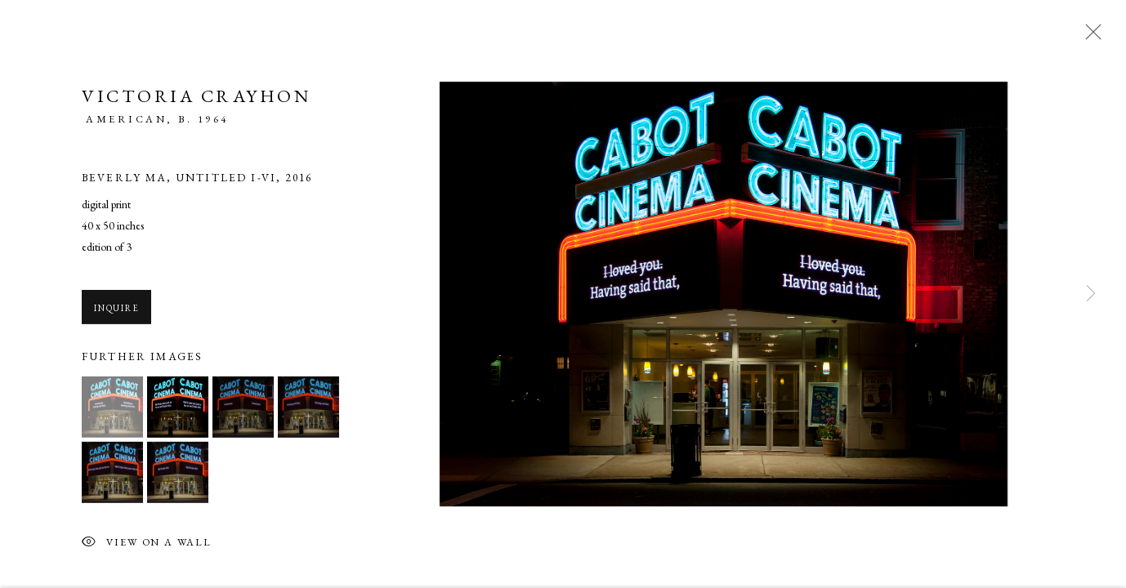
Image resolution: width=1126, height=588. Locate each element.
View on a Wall (147, 546)
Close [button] (1089, 36)
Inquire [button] (116, 311)
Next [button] (1091, 294)
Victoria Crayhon (196, 99)
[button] (112, 409)
